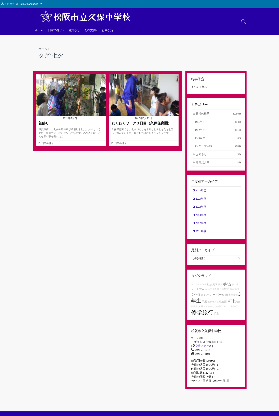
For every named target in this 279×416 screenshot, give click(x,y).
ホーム (39, 30)
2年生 (220, 130)
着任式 (234, 310)
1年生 (220, 122)
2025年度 (201, 200)
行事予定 (107, 30)
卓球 (231, 304)
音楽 (203, 297)
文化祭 (195, 297)
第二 (232, 292)
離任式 (220, 292)
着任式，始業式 (214, 310)
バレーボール (215, 297)
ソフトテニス (199, 291)
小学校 (203, 287)
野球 (226, 291)
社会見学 (212, 287)
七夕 (210, 305)
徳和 (237, 292)
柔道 (216, 316)
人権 (200, 309)
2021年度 (201, 234)
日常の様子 (55, 30)
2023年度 (201, 217)
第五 (215, 292)
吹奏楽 (223, 304)
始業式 (194, 310)
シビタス (10, 3)
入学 (210, 292)
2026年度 (201, 192)
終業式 (234, 298)
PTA (205, 310)
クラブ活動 (220, 147)
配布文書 (90, 30)
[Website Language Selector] (30, 4)
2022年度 (201, 225)
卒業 (204, 304)
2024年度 (201, 209)
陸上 (228, 297)
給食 (237, 304)
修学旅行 (202, 315)
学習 (227, 286)
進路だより (218, 164)
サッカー (195, 287)
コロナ (226, 309)
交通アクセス (204, 349)
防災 (220, 287)
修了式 (235, 287)
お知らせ (74, 30)
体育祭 (215, 305)
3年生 (220, 139)
